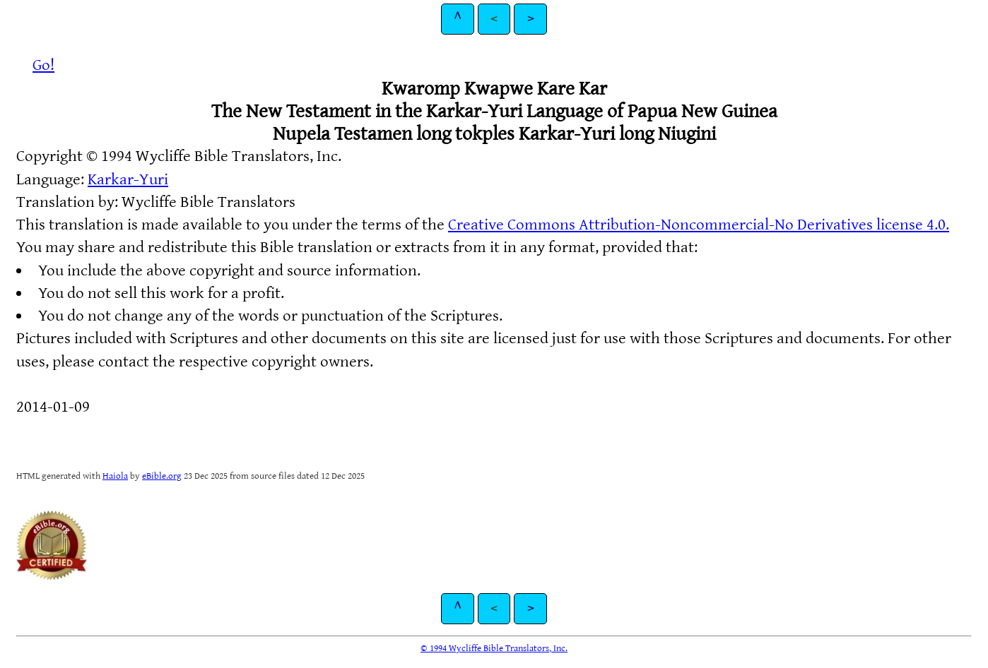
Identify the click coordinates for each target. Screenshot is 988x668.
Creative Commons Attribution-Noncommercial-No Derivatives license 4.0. (698, 224)
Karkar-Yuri (128, 179)
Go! (43, 65)
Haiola (115, 476)
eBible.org (162, 476)
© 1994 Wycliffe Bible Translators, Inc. (494, 648)
